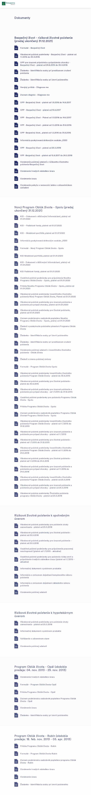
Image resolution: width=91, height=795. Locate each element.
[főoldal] (8, 4)
